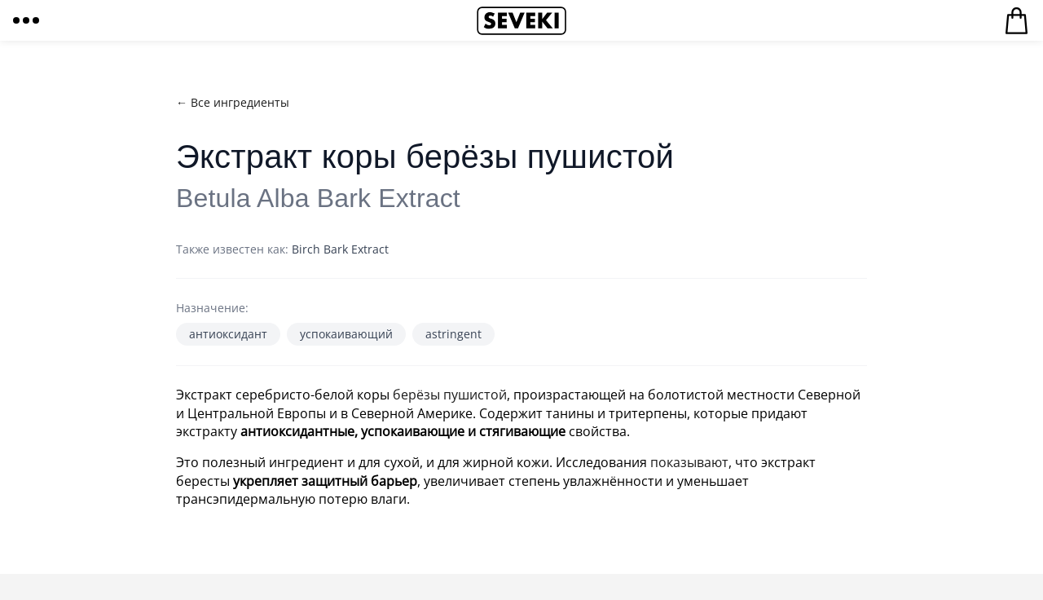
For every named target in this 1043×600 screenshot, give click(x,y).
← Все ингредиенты (232, 102)
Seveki (521, 20)
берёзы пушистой (450, 395)
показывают (689, 462)
